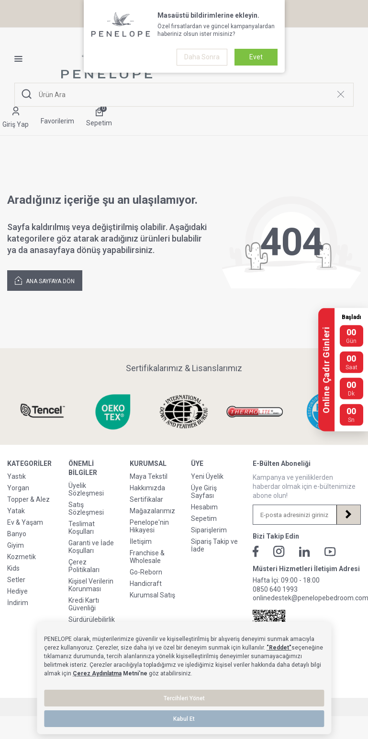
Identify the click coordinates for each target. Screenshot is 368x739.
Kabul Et (184, 719)
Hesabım (204, 507)
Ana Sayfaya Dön (45, 280)
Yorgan (18, 488)
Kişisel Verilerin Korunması (90, 585)
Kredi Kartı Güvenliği (83, 604)
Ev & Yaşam (25, 522)
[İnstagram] (279, 551)
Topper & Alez (28, 499)
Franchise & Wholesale (147, 556)
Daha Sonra (202, 57)
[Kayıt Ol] (348, 514)
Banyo (16, 534)
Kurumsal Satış (152, 595)
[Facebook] (256, 551)
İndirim (17, 603)
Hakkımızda (147, 488)
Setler (16, 580)
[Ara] (26, 94)
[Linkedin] (304, 552)
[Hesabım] (15, 118)
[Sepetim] (99, 118)
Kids (13, 568)
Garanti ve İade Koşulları (91, 546)
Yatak (16, 511)
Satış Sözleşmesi (86, 508)
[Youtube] (330, 551)
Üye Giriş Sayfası (204, 491)
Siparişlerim (209, 530)
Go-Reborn (146, 572)
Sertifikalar (146, 499)
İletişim (141, 541)
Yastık (16, 476)
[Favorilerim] (57, 118)
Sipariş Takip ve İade (214, 545)
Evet (256, 57)
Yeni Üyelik (207, 476)
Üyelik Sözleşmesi (86, 489)
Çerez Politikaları (84, 566)
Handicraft (146, 583)
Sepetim (204, 518)
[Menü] (22, 59)
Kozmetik (21, 557)
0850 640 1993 (275, 589)
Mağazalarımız (152, 511)
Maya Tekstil (148, 476)
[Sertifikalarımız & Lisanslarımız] (42, 411)
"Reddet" (279, 647)
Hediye (17, 591)
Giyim (15, 545)
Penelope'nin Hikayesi (149, 526)
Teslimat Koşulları (81, 527)
